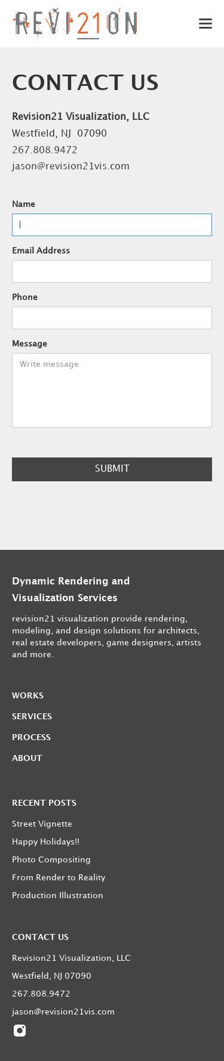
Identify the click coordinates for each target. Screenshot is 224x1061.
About (27, 758)
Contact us (40, 937)
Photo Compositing (51, 860)
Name (23, 204)
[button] (197, 23)
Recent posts (44, 803)
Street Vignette (42, 824)
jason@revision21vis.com (71, 166)
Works (28, 696)
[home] (74, 23)
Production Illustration (57, 895)
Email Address (41, 251)
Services (32, 716)
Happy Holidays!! (45, 842)
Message (29, 344)
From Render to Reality (58, 877)
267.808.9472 (45, 150)
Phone (25, 297)
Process (31, 737)
